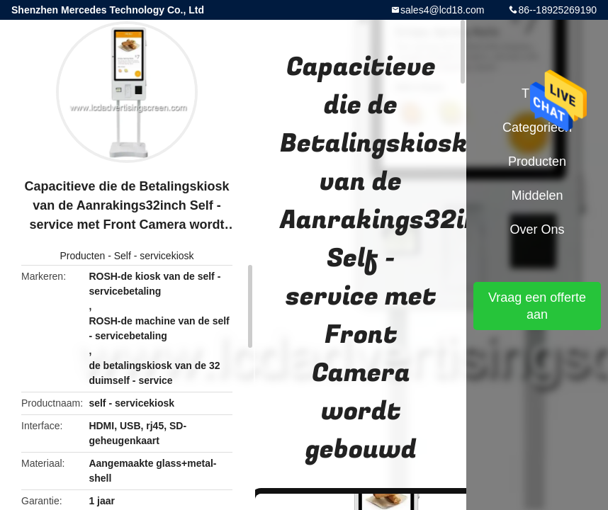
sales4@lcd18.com (442, 10)
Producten (82, 255)
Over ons (537, 229)
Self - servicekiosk (154, 255)
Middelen (537, 195)
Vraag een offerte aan (537, 306)
